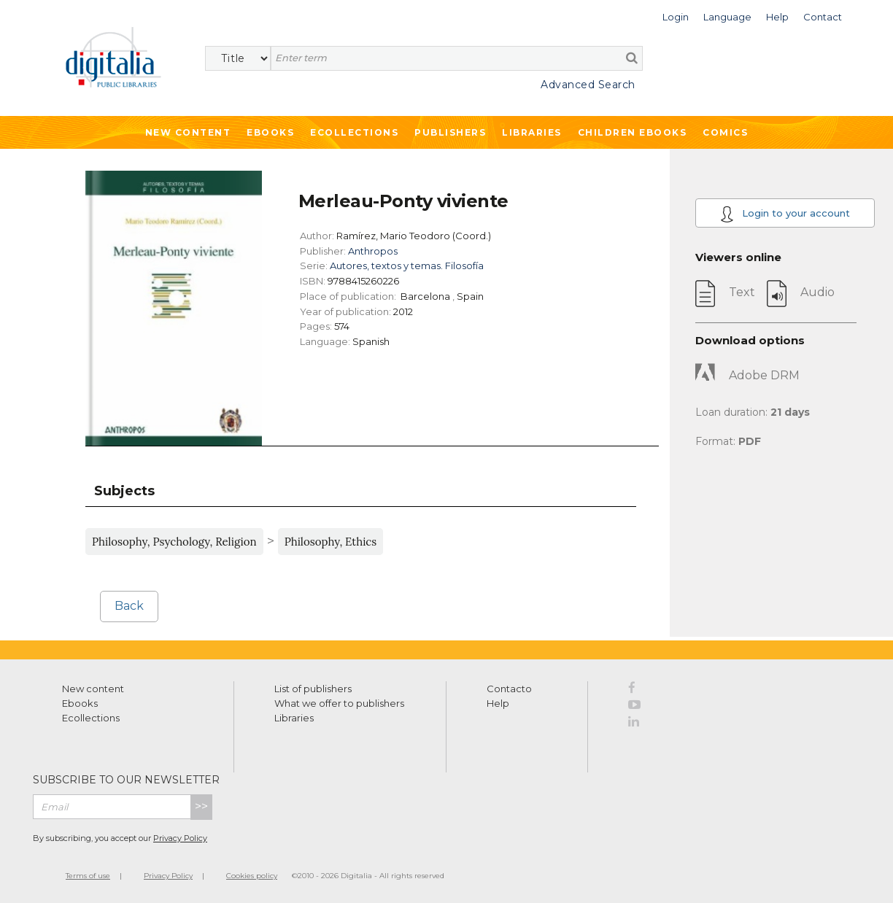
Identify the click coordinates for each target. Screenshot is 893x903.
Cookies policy (251, 875)
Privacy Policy (180, 838)
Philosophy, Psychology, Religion (174, 542)
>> (201, 806)
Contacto (509, 688)
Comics (725, 132)
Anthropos (373, 251)
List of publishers (313, 688)
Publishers (450, 132)
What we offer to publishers (339, 703)
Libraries (532, 132)
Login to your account (785, 214)
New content (93, 688)
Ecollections (354, 132)
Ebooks (270, 132)
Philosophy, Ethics (331, 542)
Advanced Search (588, 84)
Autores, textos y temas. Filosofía (407, 265)
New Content (188, 132)
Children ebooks (632, 132)
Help (498, 703)
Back (129, 606)
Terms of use (88, 875)
